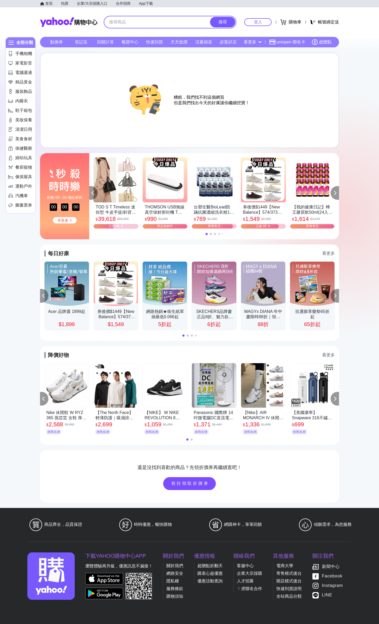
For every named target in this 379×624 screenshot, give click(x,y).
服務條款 (174, 588)
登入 (258, 22)
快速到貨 (154, 42)
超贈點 (322, 42)
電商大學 (284, 565)
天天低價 (179, 42)
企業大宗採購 (249, 573)
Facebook (332, 576)
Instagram (332, 585)
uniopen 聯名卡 (287, 42)
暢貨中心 (130, 42)
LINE (327, 595)
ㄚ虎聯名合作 (249, 588)
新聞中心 (331, 566)
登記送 (81, 42)
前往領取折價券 (190, 483)
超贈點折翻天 (210, 565)
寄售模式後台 (289, 573)
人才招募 (245, 581)
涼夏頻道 (203, 42)
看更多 (253, 42)
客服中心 (245, 565)
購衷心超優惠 (210, 573)
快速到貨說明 (289, 588)
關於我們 (174, 565)
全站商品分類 (289, 596)
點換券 (56, 42)
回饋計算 (105, 42)
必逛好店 (228, 42)
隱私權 (172, 581)
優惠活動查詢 (210, 581)
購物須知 (174, 596)
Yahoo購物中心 (68, 22)
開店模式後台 (289, 581)
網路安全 (174, 573)
